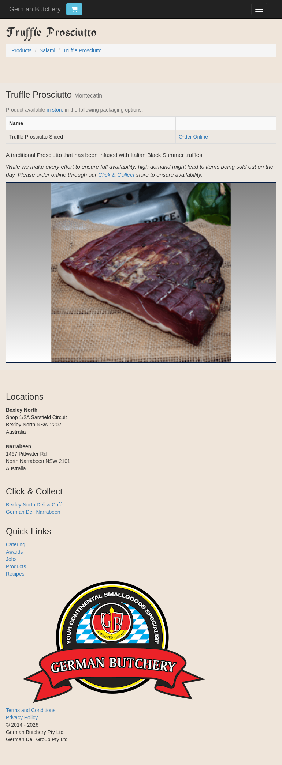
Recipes (15, 574)
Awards (14, 552)
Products (16, 566)
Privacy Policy (22, 717)
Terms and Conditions (30, 710)
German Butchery (35, 9)
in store (55, 110)
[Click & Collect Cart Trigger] (74, 9)
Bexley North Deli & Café (34, 505)
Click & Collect (116, 175)
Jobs (11, 559)
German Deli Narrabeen (33, 512)
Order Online (193, 137)
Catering (15, 544)
